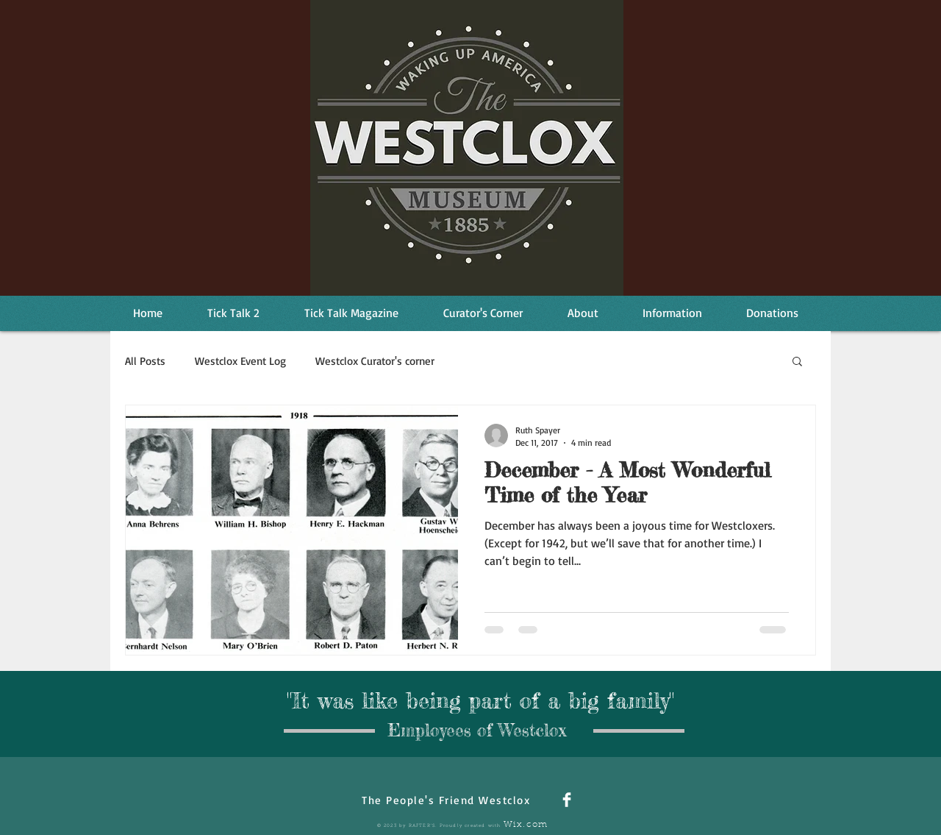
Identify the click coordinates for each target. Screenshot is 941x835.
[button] (797, 362)
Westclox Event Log (240, 361)
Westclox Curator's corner (374, 361)
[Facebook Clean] (566, 799)
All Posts (145, 361)
